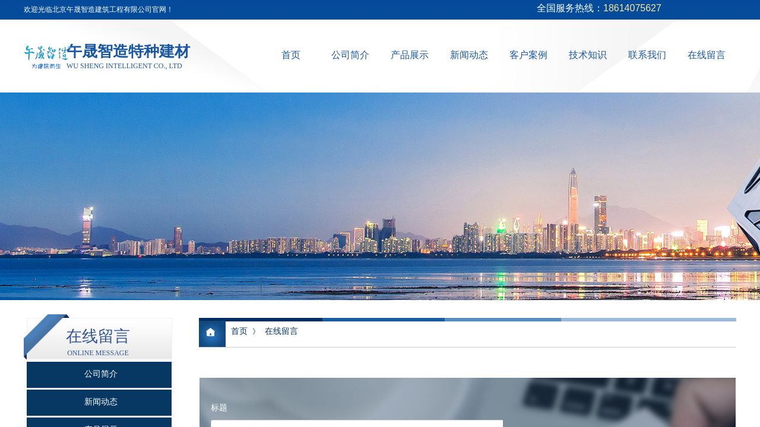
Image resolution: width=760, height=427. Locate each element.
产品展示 (410, 55)
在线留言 (707, 55)
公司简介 (350, 55)
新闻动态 (469, 55)
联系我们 (647, 55)
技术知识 (588, 55)
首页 (290, 55)
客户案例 (528, 55)
